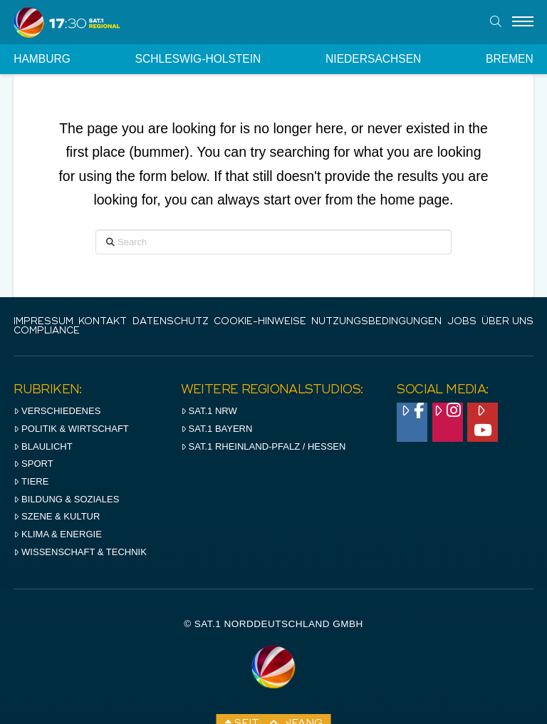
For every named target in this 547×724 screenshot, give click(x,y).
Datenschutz (170, 321)
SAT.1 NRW (209, 410)
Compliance (47, 331)
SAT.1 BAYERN (217, 428)
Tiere (31, 481)
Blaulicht (43, 446)
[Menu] (522, 22)
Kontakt (102, 321)
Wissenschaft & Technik (80, 552)
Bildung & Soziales (66, 499)
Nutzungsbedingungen (376, 321)
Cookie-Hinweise (260, 321)
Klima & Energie (58, 534)
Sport (33, 463)
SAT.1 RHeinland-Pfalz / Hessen (263, 446)
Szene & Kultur (57, 516)
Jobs (461, 321)
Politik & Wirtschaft (71, 428)
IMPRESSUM (43, 321)
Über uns (507, 321)
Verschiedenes (57, 410)
